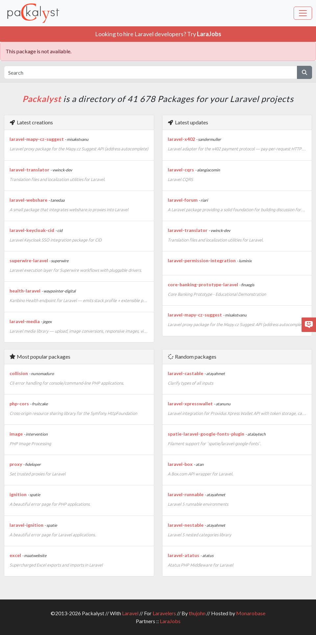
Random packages (191, 356)
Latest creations (31, 122)
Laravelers (164, 613)
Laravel (130, 613)
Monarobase (250, 613)
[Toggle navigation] (303, 13)
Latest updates (187, 122)
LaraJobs (170, 621)
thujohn (197, 613)
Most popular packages (39, 356)
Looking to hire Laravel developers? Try (158, 34)
